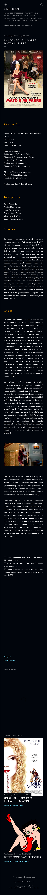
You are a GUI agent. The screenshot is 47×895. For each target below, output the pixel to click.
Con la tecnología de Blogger (24, 877)
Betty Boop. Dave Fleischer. (23, 857)
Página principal (12, 25)
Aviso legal (27, 25)
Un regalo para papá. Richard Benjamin (18, 799)
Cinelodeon (11, 9)
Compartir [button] (7, 657)
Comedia (12, 660)
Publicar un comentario (21, 861)
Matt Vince (30, 882)
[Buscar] (41, 4)
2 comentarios (18, 805)
